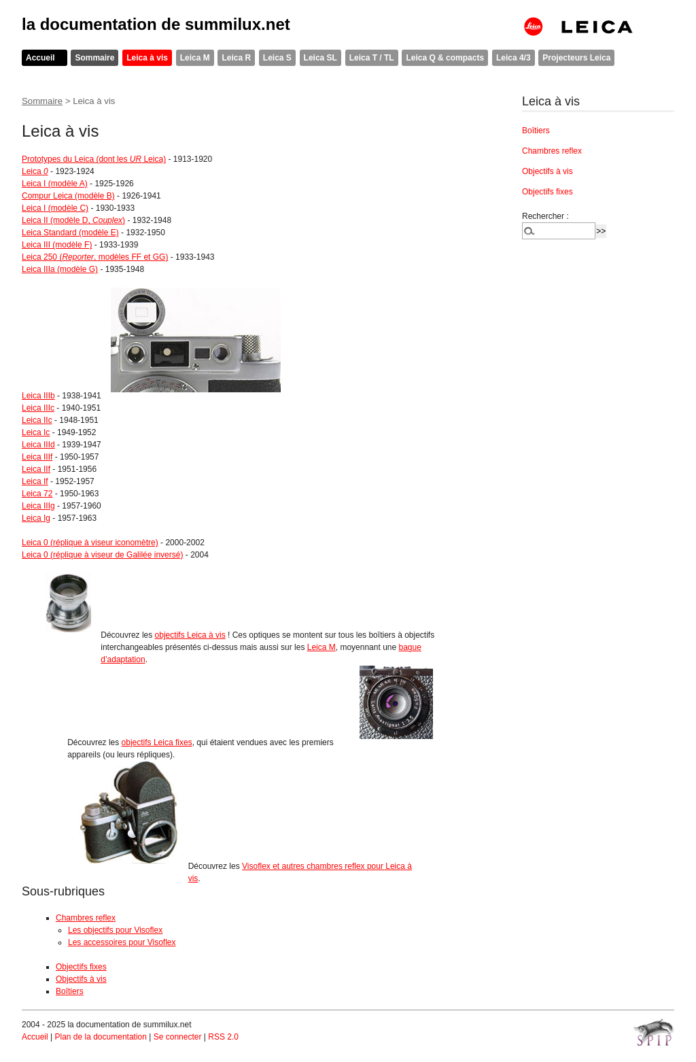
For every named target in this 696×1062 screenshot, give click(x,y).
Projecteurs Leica (576, 58)
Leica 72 (37, 493)
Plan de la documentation (100, 1037)
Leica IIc (37, 420)
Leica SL (320, 58)
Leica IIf (36, 469)
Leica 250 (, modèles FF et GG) (95, 257)
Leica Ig (36, 518)
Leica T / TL (371, 58)
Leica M (195, 58)
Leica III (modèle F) (57, 245)
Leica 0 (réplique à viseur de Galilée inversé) (102, 555)
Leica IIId (38, 444)
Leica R (236, 58)
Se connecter (178, 1037)
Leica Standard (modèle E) (70, 232)
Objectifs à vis (81, 979)
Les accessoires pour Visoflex (122, 942)
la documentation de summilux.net (156, 24)
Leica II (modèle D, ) (73, 220)
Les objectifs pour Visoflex (115, 930)
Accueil (40, 58)
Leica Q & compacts (445, 58)
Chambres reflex (86, 918)
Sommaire (94, 58)
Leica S (277, 58)
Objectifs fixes (81, 967)
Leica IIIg (38, 506)
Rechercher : (545, 216)
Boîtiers (70, 991)
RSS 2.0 (223, 1037)
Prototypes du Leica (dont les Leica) (94, 159)
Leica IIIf (37, 457)
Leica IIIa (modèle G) (60, 269)
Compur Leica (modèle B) (68, 196)
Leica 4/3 (513, 58)
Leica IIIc (38, 408)
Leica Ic (36, 432)
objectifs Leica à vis (190, 635)
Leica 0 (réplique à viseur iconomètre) (90, 542)
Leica (35, 171)
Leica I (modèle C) (55, 208)
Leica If (35, 481)
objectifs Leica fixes (157, 742)
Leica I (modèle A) (55, 183)
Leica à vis (147, 58)
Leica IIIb (38, 395)
